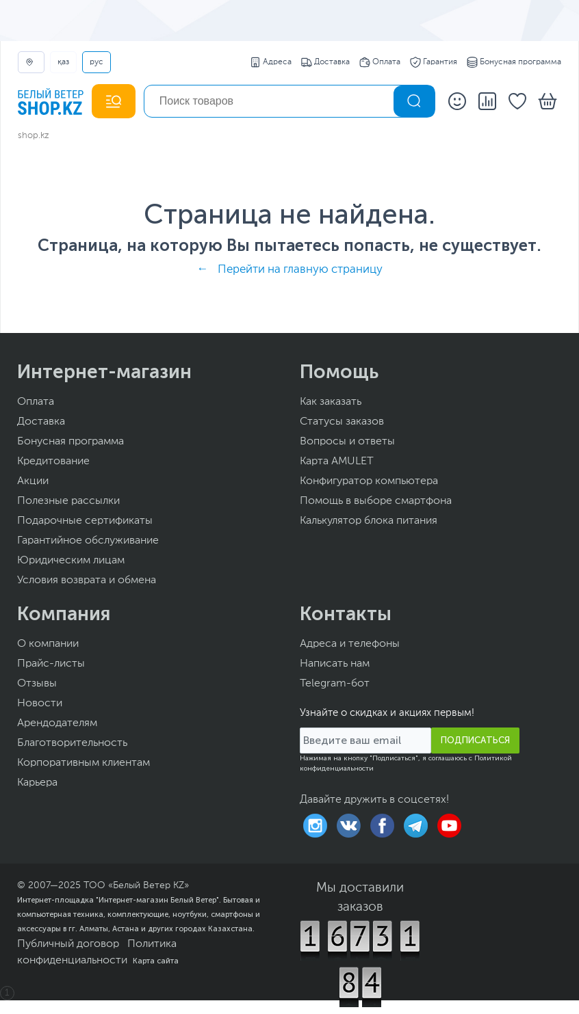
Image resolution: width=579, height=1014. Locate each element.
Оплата (379, 62)
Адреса (271, 62)
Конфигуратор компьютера (369, 481)
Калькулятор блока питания (368, 521)
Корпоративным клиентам (83, 763)
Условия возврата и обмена (86, 580)
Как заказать (330, 402)
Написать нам (335, 663)
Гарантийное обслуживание (88, 540)
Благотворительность (72, 743)
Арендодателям (57, 723)
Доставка (325, 62)
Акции (33, 481)
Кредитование (53, 461)
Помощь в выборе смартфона (376, 501)
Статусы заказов (342, 421)
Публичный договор (68, 944)
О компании (48, 644)
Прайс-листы (51, 663)
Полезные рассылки (68, 501)
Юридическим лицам (71, 560)
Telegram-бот (335, 683)
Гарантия (433, 62)
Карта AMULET (337, 461)
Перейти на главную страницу (300, 270)
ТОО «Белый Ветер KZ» (136, 885)
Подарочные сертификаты (85, 521)
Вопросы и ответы (347, 441)
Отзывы (37, 683)
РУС (96, 62)
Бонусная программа (514, 62)
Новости (39, 703)
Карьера (37, 782)
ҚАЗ (63, 62)
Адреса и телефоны (350, 644)
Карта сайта (156, 960)
